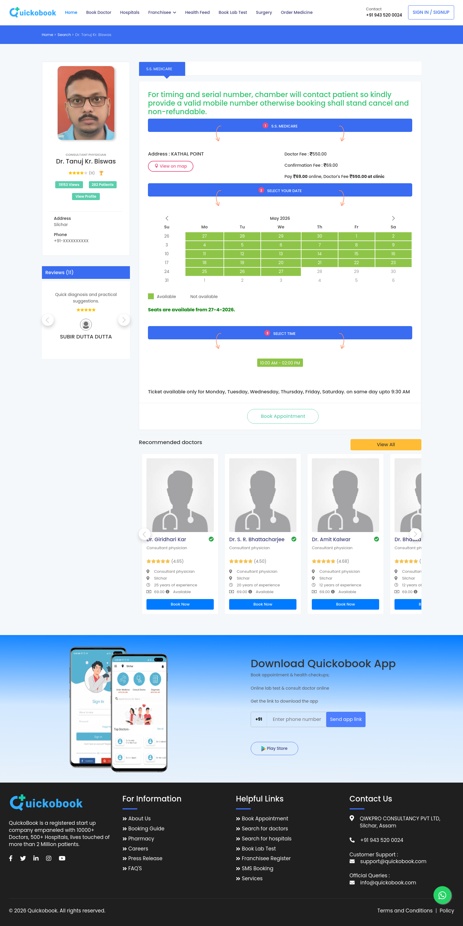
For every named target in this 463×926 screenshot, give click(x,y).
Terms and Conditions (405, 910)
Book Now (180, 604)
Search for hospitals (267, 838)
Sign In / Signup (431, 12)
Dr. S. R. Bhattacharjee (256, 539)
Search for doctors (265, 828)
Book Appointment (265, 818)
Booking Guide (146, 828)
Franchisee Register (266, 858)
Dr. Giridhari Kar (166, 539)
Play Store (274, 748)
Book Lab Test (259, 848)
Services (252, 878)
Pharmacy (141, 838)
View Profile (86, 196)
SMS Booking (257, 868)
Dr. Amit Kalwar (331, 539)
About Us (139, 818)
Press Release (145, 858)
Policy (447, 910)
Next (124, 320)
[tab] (162, 69)
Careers (138, 848)
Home (47, 34)
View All (386, 444)
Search (64, 34)
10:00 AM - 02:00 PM (280, 363)
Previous (48, 320)
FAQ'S (135, 868)
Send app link (346, 719)
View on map (170, 166)
